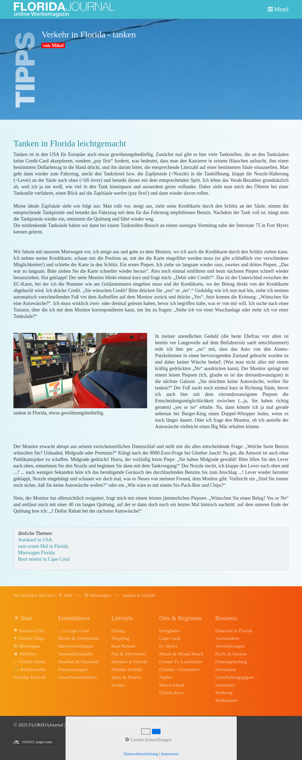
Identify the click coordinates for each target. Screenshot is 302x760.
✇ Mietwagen (26, 646)
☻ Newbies (24, 653)
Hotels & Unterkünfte (78, 638)
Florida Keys (171, 692)
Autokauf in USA (35, 539)
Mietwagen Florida (36, 552)
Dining (117, 630)
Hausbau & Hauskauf (78, 661)
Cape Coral (170, 638)
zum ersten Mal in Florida (43, 546)
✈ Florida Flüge (28, 638)
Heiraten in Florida (129, 661)
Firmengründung (231, 661)
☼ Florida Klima (29, 661)
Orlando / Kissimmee (179, 669)
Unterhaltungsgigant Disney (238, 677)
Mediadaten (226, 700)
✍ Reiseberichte (29, 669)
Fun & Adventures (128, 653)
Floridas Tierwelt (29, 677)
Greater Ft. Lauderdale (180, 661)
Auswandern (227, 638)
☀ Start (65, 595)
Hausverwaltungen (76, 646)
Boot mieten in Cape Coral (44, 559)
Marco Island (171, 685)
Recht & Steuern (231, 653)
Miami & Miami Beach (181, 653)
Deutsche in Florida (234, 630)
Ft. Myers (168, 646)
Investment (225, 669)
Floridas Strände (126, 669)
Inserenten (225, 685)
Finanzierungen (73, 669)
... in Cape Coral (73, 630)
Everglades (169, 630)
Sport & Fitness (126, 677)
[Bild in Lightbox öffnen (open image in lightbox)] (80, 370)
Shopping (120, 638)
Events (117, 685)
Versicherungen (230, 646)
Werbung (223, 692)
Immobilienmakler (75, 653)
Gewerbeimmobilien (77, 677)
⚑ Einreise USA (29, 630)
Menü (281, 9)
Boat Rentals (123, 646)
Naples (165, 677)
